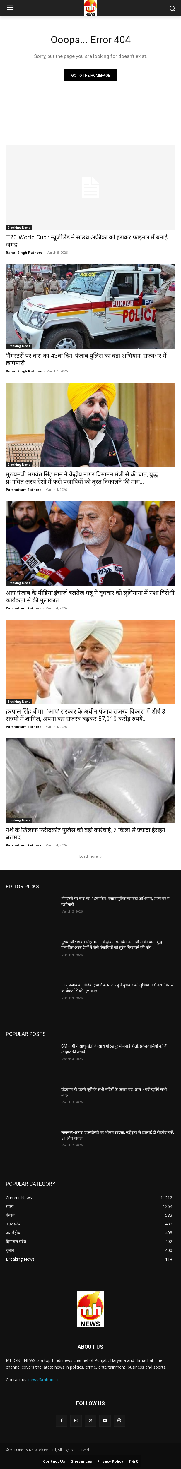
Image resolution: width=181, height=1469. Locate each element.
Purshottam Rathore (23, 489)
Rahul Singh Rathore (24, 252)
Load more (90, 856)
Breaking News (19, 227)
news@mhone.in (44, 1379)
